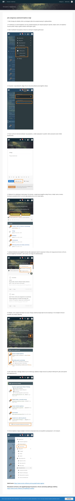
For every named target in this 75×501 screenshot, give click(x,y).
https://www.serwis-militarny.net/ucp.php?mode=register (29, 483)
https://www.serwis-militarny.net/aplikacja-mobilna (20, 488)
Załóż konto (67, 1)
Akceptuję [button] (69, 498)
